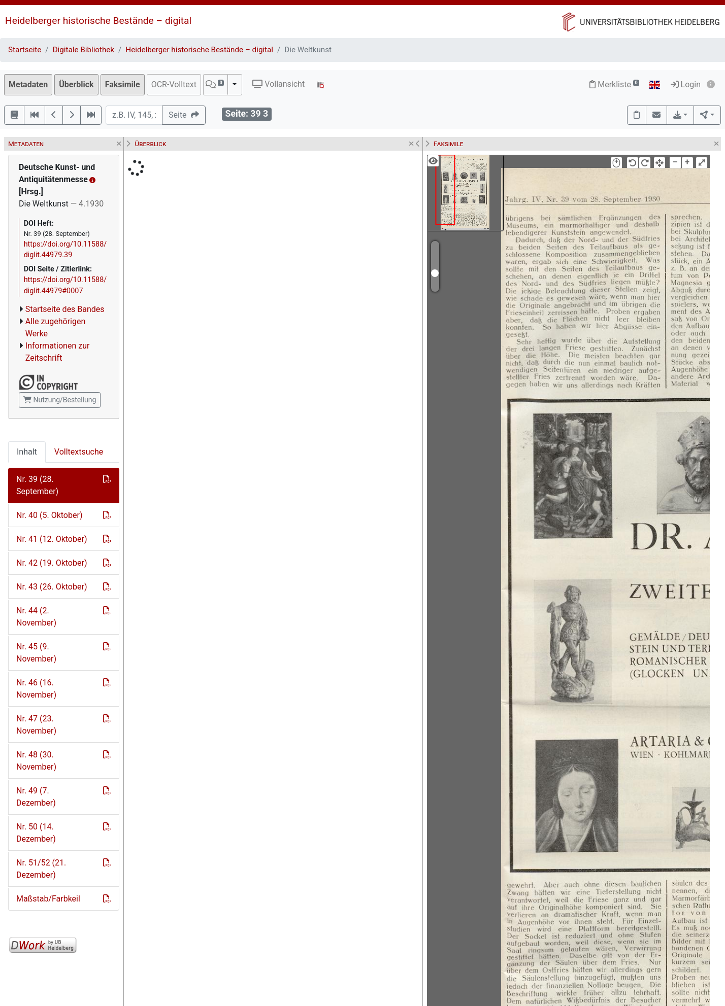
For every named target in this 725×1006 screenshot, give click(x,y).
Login (686, 84)
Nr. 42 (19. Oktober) (51, 563)
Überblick (76, 84)
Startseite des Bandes (65, 309)
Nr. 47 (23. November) (36, 725)
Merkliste (614, 84)
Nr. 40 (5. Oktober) (49, 515)
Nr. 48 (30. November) (36, 761)
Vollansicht (278, 84)
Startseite (24, 49)
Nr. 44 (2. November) (36, 617)
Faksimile (122, 84)
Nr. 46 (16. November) (36, 689)
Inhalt (27, 452)
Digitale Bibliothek (83, 49)
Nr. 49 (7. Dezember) (36, 797)
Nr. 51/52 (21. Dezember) (41, 869)
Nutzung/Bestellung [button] (59, 400)
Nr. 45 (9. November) (36, 653)
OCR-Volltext (173, 84)
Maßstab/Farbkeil (48, 899)
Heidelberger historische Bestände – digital (98, 20)
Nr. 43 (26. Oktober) (51, 587)
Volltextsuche (78, 452)
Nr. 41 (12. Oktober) (51, 539)
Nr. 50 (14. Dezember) (36, 833)
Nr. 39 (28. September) (37, 485)
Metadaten (28, 84)
